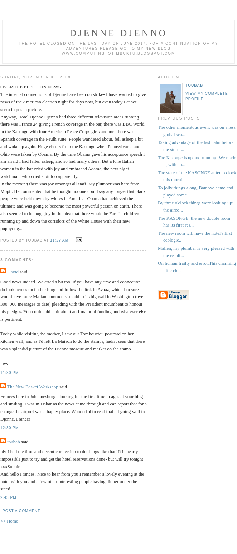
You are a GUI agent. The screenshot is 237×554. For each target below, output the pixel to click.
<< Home (9, 521)
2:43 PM (8, 498)
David (13, 271)
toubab (13, 441)
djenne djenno (118, 33)
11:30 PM (9, 373)
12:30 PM (9, 428)
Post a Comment (21, 511)
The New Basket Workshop (32, 386)
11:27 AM (59, 240)
